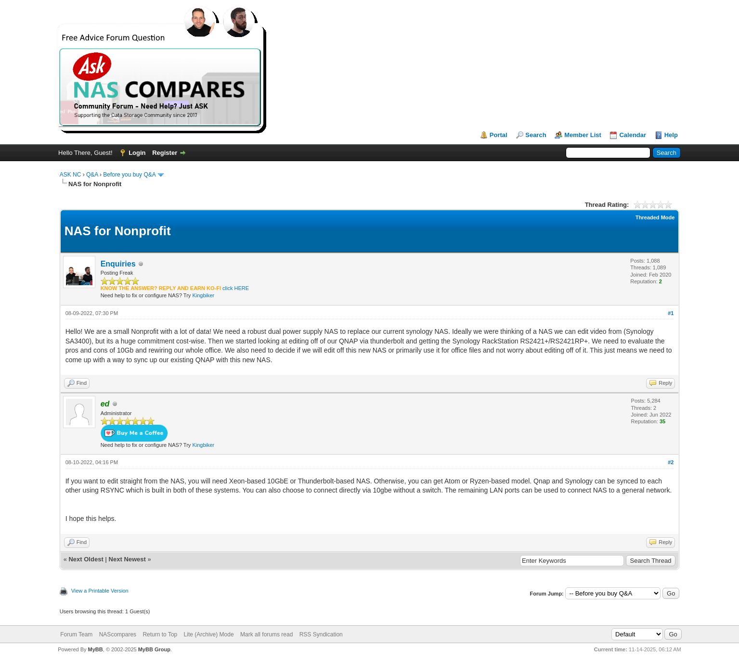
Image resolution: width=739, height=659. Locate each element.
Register (164, 152)
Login (137, 152)
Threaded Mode (654, 217)
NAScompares (117, 634)
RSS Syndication (321, 634)
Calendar (632, 135)
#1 (671, 313)
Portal (498, 135)
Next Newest (127, 559)
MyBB (95, 649)
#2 (671, 462)
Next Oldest (85, 559)
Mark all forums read (266, 634)
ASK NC (70, 174)
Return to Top (160, 634)
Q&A (92, 174)
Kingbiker (203, 295)
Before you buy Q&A (129, 174)
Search (535, 135)
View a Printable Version (100, 591)
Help (671, 135)
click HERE (235, 288)
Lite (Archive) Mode (209, 634)
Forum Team (76, 634)
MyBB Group (154, 649)
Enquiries (118, 264)
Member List (582, 135)
